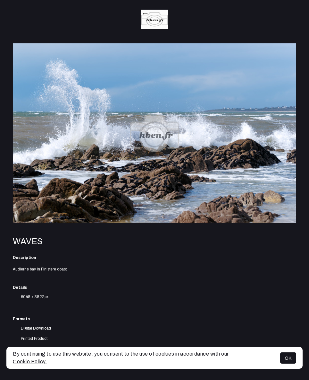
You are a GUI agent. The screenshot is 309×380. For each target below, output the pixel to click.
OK (288, 358)
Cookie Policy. (30, 361)
